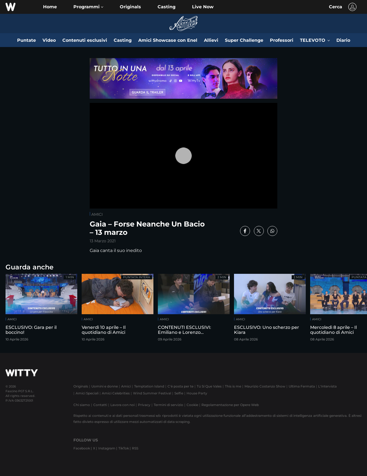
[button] (88, 7)
